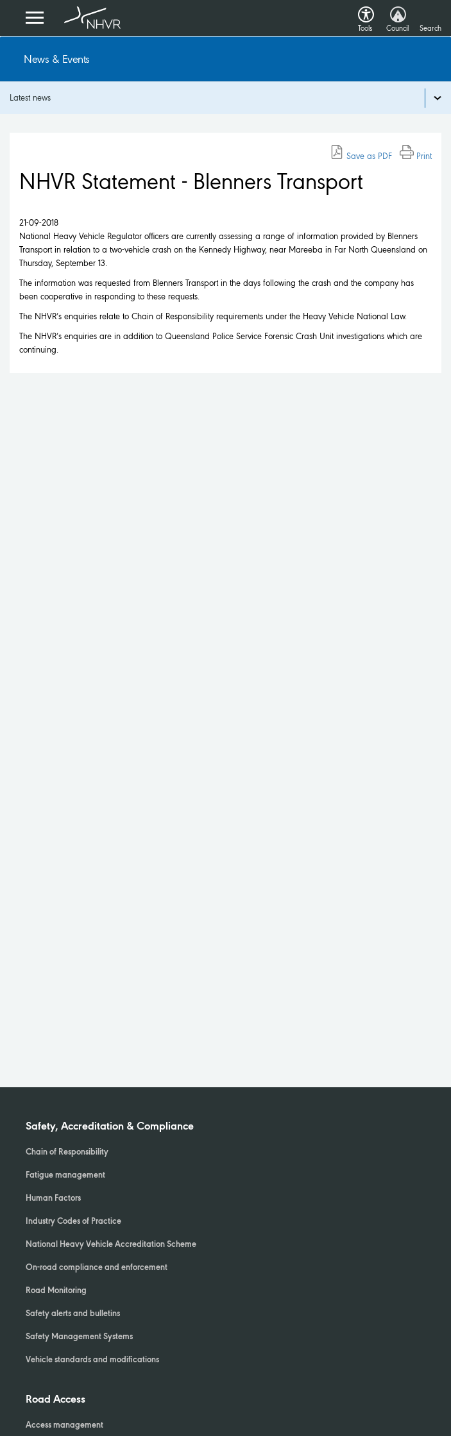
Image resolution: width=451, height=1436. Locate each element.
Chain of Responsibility (67, 1152)
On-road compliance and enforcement (96, 1268)
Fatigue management (65, 1175)
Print (416, 156)
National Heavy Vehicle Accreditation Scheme (111, 1244)
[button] (366, 11)
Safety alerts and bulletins (73, 1314)
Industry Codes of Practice (73, 1221)
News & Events (57, 59)
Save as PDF (361, 156)
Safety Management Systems (79, 1337)
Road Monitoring (56, 1291)
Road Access (55, 1400)
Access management (64, 1425)
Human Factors (53, 1198)
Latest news (30, 98)
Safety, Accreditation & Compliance (110, 1127)
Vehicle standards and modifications (92, 1360)
